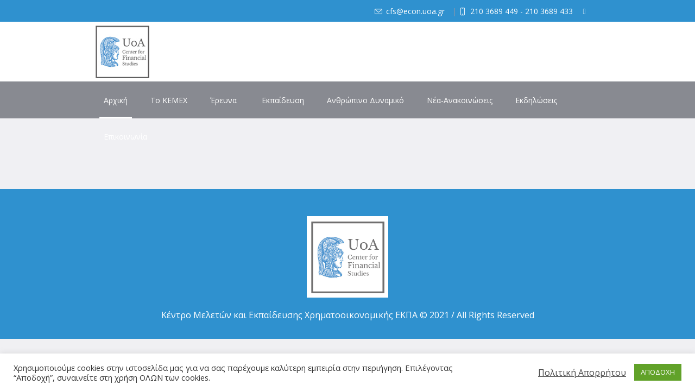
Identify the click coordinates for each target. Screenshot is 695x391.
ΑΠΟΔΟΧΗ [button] (658, 372)
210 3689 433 (549, 11)
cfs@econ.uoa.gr (415, 11)
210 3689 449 (494, 11)
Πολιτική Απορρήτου (582, 373)
